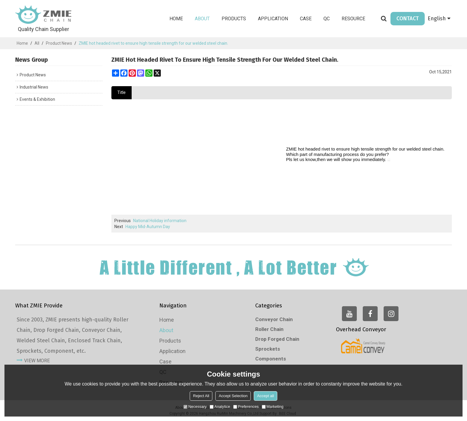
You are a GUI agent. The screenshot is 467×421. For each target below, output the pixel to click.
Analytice (220, 406)
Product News (59, 43)
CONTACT (407, 18)
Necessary (194, 406)
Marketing (273, 406)
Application (273, 18)
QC (326, 18)
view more (37, 360)
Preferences (246, 406)
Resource (353, 18)
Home (176, 18)
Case (306, 18)
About (202, 18)
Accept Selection (233, 396)
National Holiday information (159, 220)
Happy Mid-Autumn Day (147, 226)
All (37, 43)
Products (234, 18)
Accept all (265, 396)
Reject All (201, 396)
